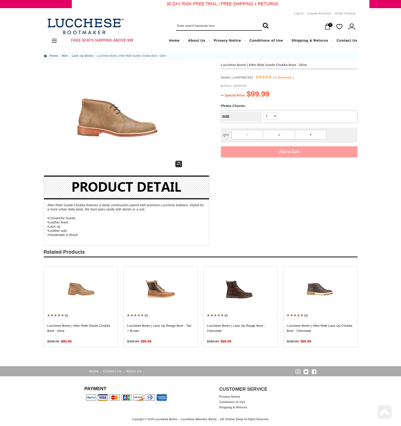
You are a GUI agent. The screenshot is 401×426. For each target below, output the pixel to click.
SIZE (225, 116)
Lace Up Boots (82, 55)
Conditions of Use (232, 402)
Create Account (319, 13)
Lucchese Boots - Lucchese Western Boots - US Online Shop (198, 419)
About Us (134, 371)
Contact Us (112, 371)
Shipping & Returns (233, 407)
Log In (299, 13)
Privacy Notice (229, 396)
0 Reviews (283, 77)
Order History (345, 13)
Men (65, 55)
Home (54, 55)
